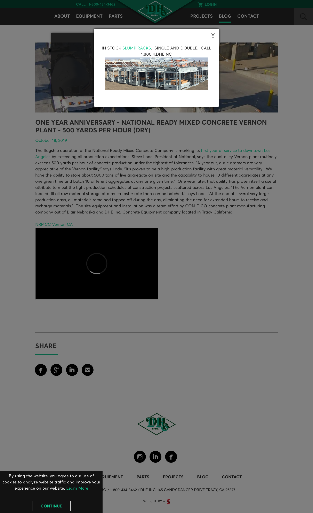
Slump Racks (136, 48)
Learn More (77, 488)
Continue (51, 506)
